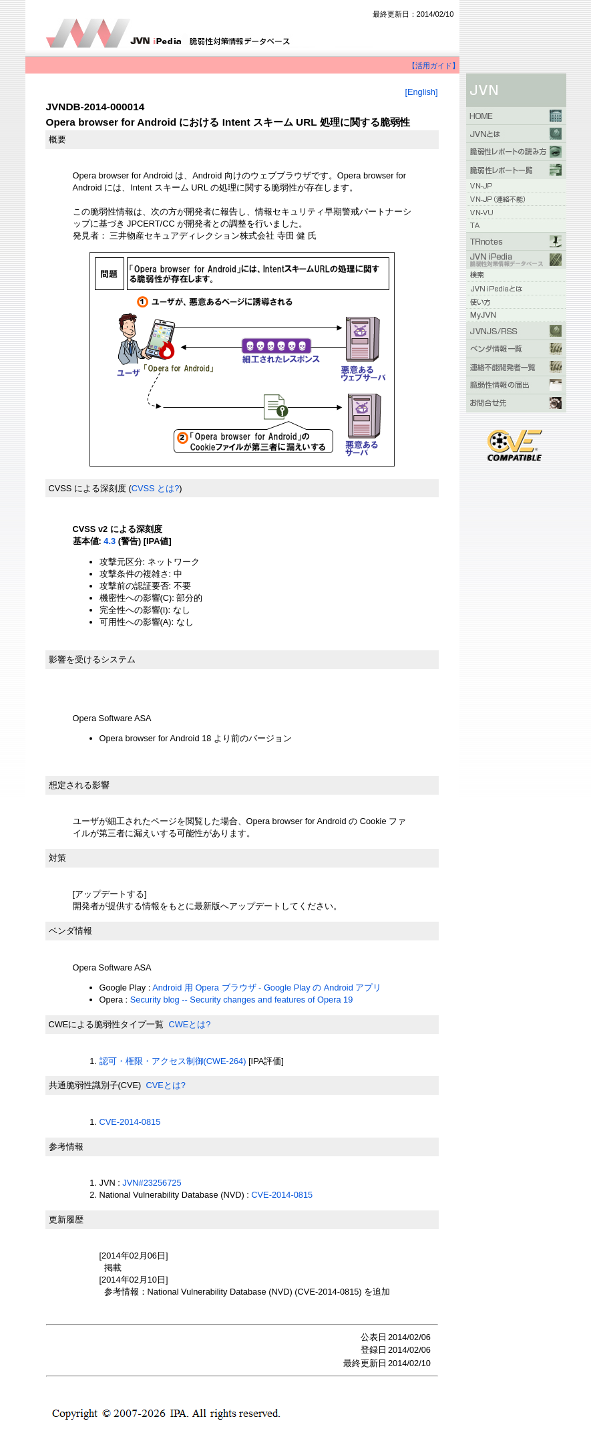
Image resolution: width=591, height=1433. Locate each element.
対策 (57, 858)
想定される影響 (79, 785)
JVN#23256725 (151, 1183)
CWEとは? (189, 1024)
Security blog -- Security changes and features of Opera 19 (241, 1000)
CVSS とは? (156, 488)
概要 (57, 139)
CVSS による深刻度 (87, 488)
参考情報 (66, 1147)
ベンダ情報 (70, 931)
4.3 (110, 541)
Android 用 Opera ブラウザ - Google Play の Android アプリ (266, 988)
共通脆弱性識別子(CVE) (95, 1085)
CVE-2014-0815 (130, 1122)
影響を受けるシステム (92, 659)
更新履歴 (66, 1219)
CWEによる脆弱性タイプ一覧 (106, 1024)
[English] (421, 92)
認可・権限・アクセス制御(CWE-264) (173, 1061)
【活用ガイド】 (433, 65)
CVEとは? (165, 1085)
